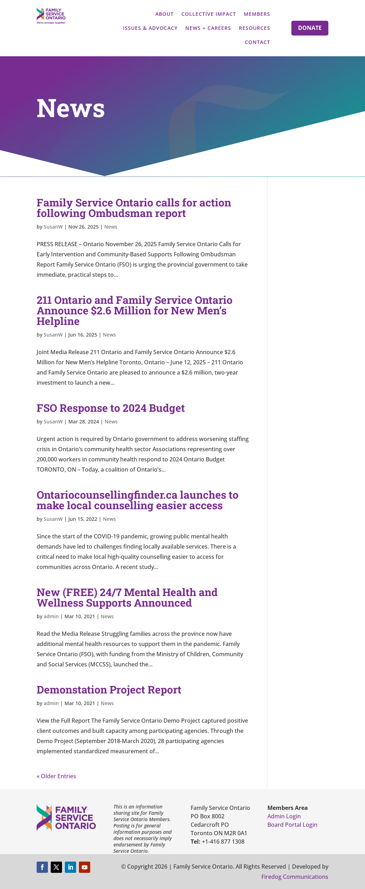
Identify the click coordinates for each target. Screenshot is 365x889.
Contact (257, 42)
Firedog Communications (294, 877)
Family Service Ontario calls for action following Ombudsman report (134, 208)
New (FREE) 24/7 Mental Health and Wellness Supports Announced (127, 597)
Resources (254, 28)
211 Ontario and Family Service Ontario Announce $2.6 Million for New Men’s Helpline (135, 310)
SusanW (53, 226)
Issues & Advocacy (150, 28)
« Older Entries (56, 776)
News (110, 226)
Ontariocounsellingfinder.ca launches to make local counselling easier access (138, 500)
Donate (310, 28)
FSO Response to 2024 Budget (111, 408)
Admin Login (284, 816)
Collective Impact (208, 14)
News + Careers (208, 28)
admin (51, 616)
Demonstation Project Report (109, 689)
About (164, 14)
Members (257, 14)
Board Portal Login (292, 825)
